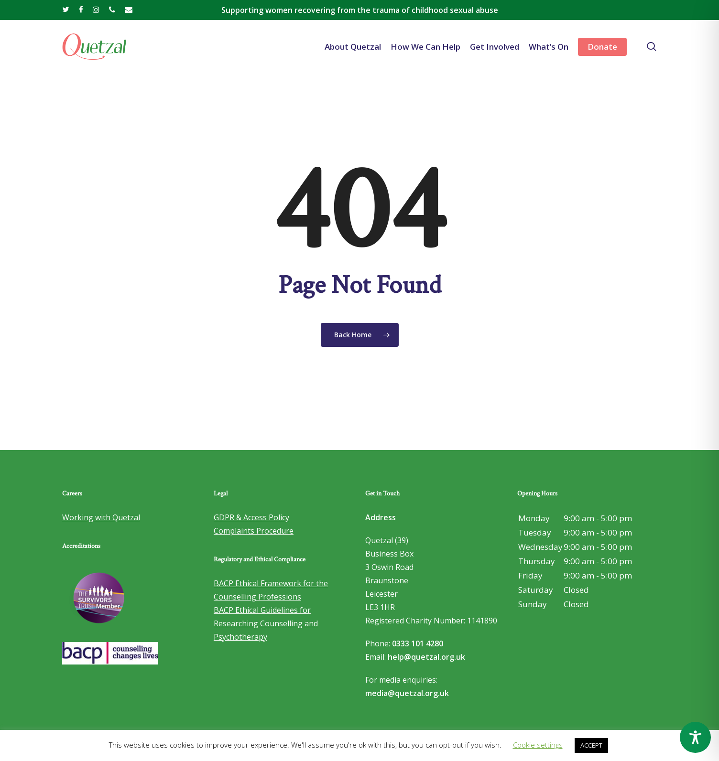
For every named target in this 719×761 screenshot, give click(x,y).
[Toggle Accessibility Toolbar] (695, 737)
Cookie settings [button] (538, 745)
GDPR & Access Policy (251, 517)
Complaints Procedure (254, 530)
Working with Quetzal (101, 517)
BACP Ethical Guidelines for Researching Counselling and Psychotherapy (266, 623)
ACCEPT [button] (591, 745)
